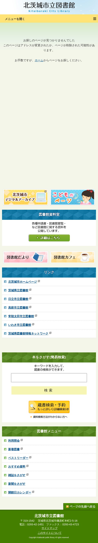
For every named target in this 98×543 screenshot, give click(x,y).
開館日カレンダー (21, 492)
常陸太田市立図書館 (22, 316)
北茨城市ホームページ (24, 281)
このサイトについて (50, 532)
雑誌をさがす (18, 475)
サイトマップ (49, 528)
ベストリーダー (19, 458)
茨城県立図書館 (19, 290)
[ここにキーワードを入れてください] (49, 377)
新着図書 (15, 449)
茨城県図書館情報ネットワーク (29, 333)
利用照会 (15, 440)
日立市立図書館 (19, 299)
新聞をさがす (16, 483)
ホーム (39, 60)
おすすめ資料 (18, 466)
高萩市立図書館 (19, 307)
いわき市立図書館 (21, 324)
